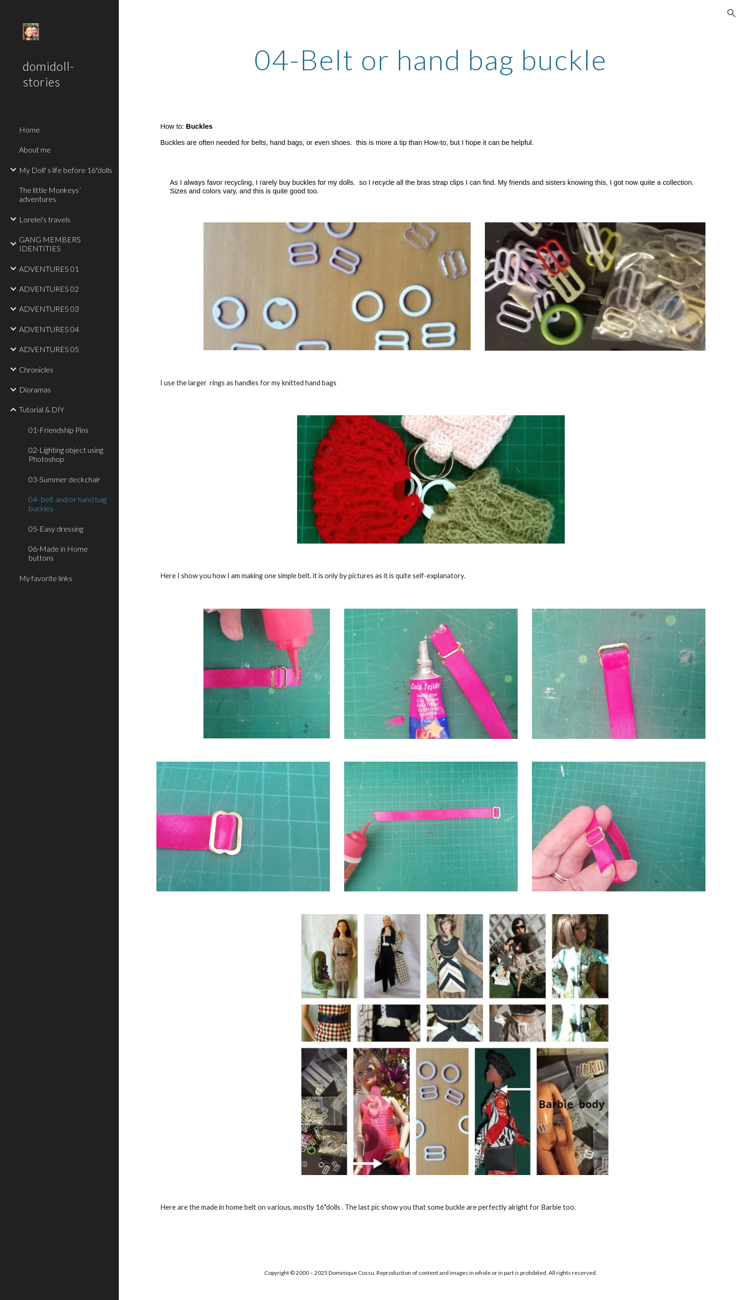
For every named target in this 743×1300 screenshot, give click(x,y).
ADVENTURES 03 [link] (49, 308)
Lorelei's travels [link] (44, 219)
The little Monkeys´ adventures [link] (50, 194)
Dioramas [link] (35, 389)
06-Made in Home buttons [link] (58, 553)
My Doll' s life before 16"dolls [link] (65, 169)
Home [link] (29, 129)
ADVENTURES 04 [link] (49, 329)
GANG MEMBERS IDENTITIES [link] (50, 244)
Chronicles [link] (36, 369)
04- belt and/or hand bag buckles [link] (67, 504)
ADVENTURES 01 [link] (49, 268)
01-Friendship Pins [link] (58, 429)
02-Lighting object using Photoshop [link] (66, 454)
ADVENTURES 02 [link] (49, 288)
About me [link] (35, 149)
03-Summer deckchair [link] (64, 479)
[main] (431, 59)
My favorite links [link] (45, 578)
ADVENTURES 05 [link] (49, 349)
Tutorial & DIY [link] (41, 409)
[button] (731, 13)
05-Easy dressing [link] (56, 528)
